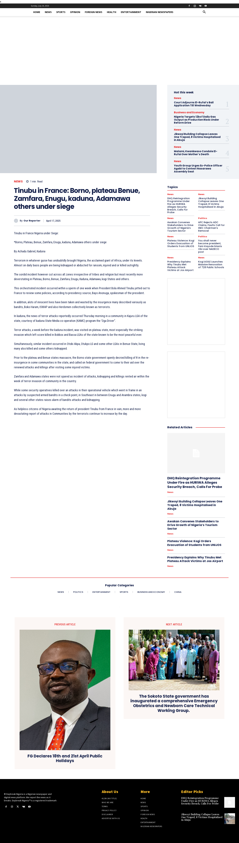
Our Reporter (32, 220)
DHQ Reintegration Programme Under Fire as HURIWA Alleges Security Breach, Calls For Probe (194, 482)
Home (36, 12)
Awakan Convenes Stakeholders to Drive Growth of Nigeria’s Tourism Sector (180, 226)
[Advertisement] (119, 60)
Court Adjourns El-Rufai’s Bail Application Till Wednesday (194, 104)
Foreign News (93, 12)
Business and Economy (189, 112)
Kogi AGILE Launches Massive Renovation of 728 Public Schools (211, 264)
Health (111, 12)
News (48, 12)
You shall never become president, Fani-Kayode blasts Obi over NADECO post (210, 246)
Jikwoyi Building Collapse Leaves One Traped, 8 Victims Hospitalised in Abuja (197, 137)
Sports (60, 12)
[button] (204, 12)
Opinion (75, 12)
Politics (202, 218)
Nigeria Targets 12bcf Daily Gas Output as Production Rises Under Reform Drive (196, 119)
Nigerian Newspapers (159, 12)
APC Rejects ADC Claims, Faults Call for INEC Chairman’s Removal (211, 226)
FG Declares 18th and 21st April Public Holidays (65, 758)
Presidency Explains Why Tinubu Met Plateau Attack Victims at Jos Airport (180, 266)
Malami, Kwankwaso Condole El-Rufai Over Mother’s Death (195, 153)
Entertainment (131, 12)
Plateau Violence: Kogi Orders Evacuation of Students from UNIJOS (180, 243)
